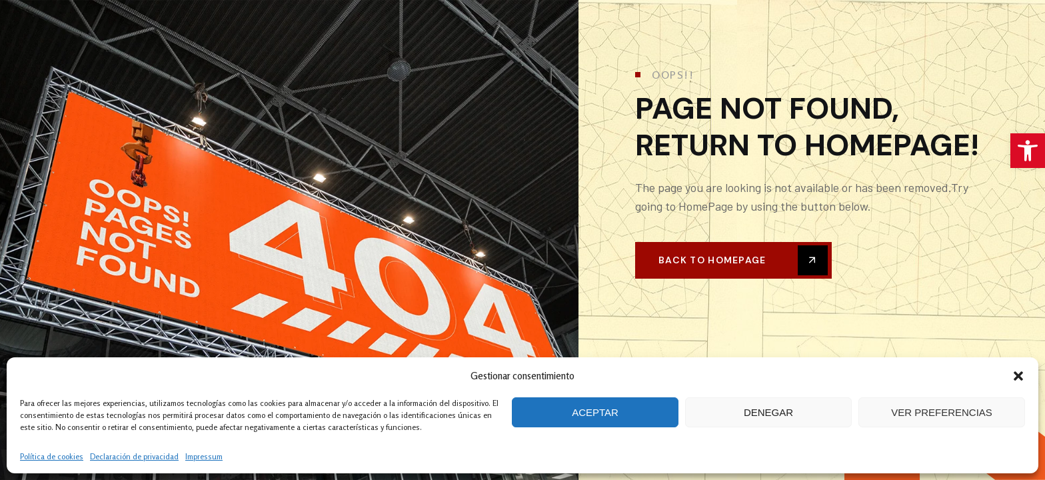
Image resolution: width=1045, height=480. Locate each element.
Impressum (204, 456)
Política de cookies (51, 456)
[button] (1027, 150)
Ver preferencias (941, 412)
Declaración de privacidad (134, 456)
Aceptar (595, 412)
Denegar (768, 412)
